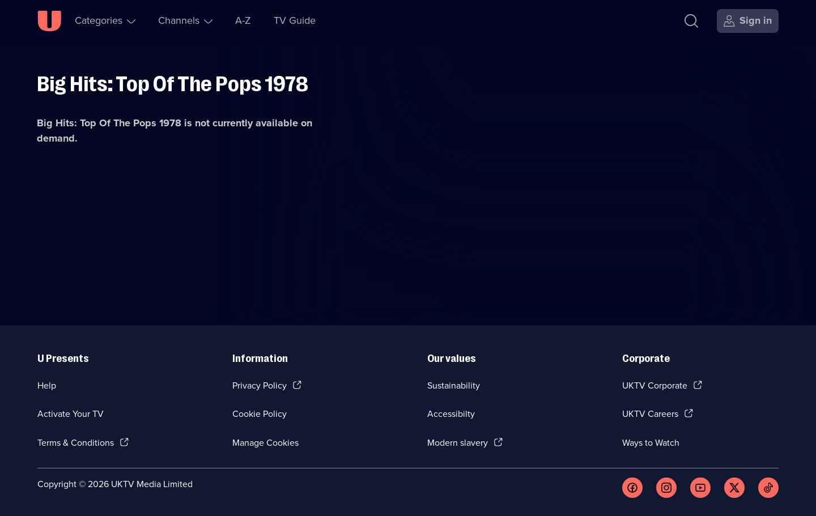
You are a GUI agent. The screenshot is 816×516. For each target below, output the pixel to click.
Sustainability (453, 385)
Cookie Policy (259, 413)
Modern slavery (457, 442)
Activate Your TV (70, 413)
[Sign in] (748, 21)
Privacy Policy (259, 385)
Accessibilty (451, 413)
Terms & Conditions (75, 442)
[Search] (691, 21)
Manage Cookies (265, 442)
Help (46, 385)
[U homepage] (49, 21)
